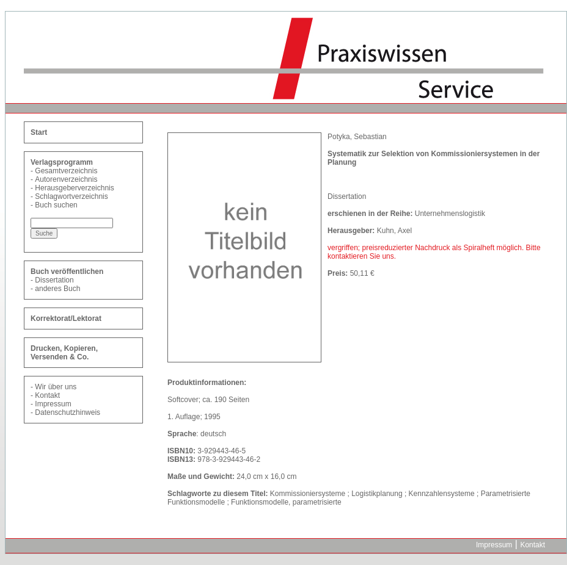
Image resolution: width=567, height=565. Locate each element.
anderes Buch (57, 288)
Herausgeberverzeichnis (74, 188)
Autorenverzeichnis (66, 179)
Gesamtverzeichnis (66, 171)
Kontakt (47, 395)
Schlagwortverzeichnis (71, 196)
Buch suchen (56, 205)
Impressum (53, 404)
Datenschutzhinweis (67, 412)
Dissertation (54, 280)
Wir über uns (55, 387)
